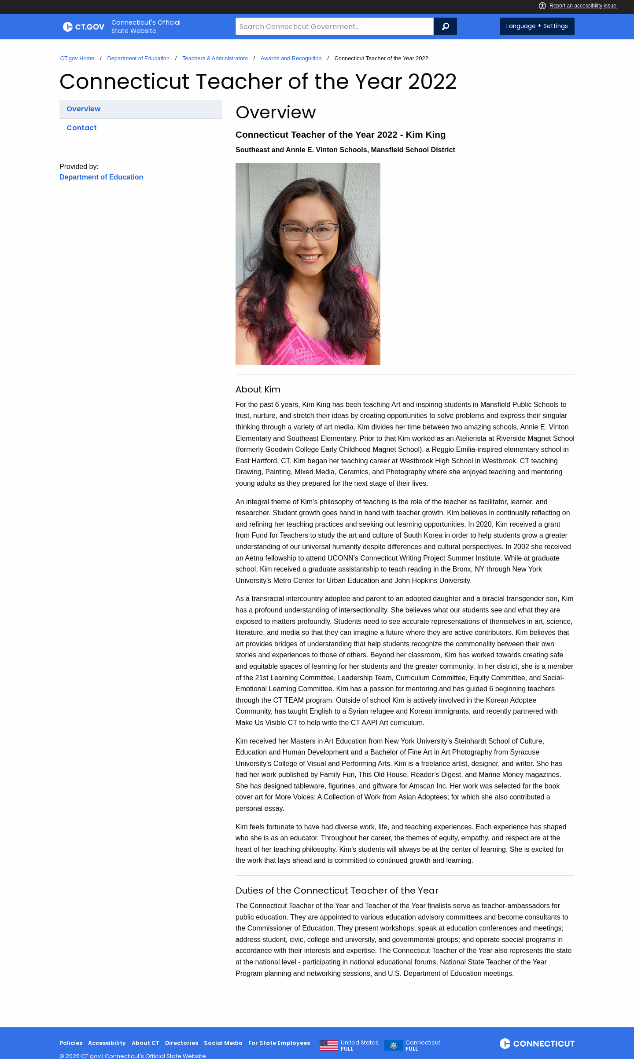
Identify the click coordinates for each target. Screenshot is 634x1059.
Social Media (223, 1043)
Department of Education (138, 58)
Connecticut (422, 1046)
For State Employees (279, 1043)
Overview (83, 109)
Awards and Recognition (291, 58)
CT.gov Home (77, 58)
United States (360, 1046)
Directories (181, 1043)
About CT (146, 1043)
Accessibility (107, 1043)
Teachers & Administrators (215, 58)
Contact (81, 128)
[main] (317, 533)
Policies (70, 1043)
